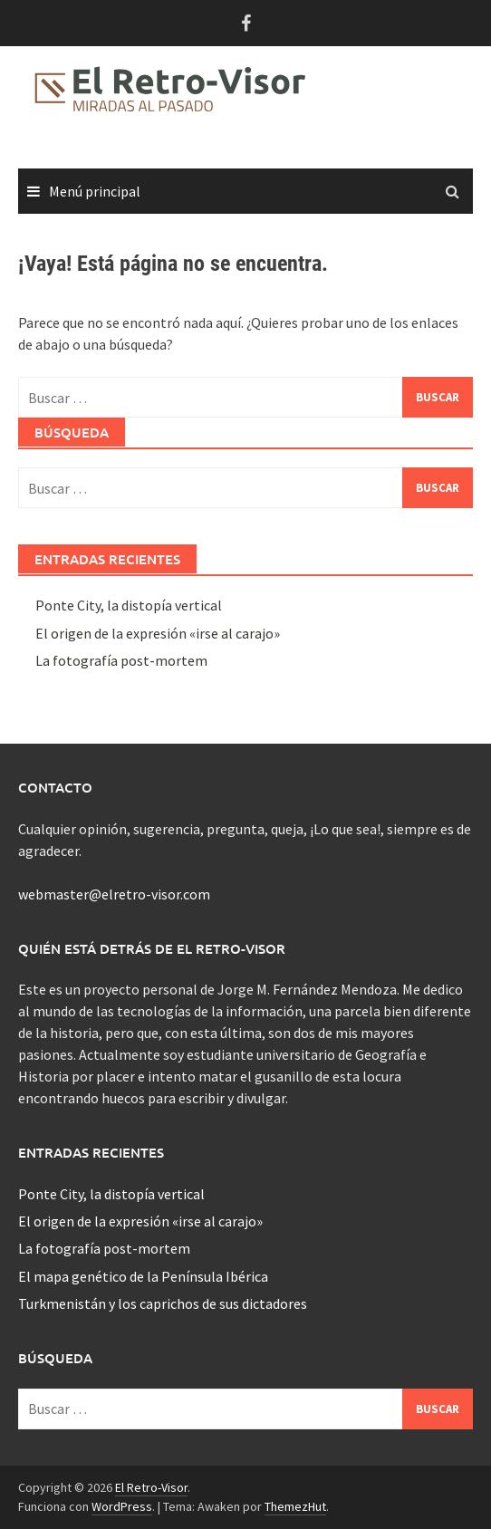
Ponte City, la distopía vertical (128, 605)
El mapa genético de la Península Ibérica (143, 1276)
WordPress (121, 1506)
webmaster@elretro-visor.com (114, 894)
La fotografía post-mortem (121, 660)
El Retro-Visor (151, 1487)
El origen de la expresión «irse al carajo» (157, 633)
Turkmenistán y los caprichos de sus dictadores (162, 1303)
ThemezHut (295, 1506)
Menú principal (94, 191)
